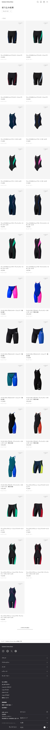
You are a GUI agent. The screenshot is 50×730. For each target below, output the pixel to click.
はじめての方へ (6, 684)
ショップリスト (5, 690)
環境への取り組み (7, 705)
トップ (2, 641)
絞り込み (13, 727)
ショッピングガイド (6, 687)
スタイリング (5, 692)
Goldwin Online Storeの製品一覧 (14, 641)
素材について (5, 697)
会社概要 (5, 707)
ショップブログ (5, 695)
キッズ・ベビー (6, 11)
